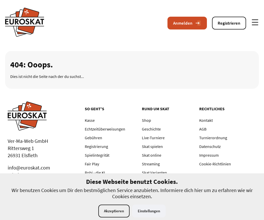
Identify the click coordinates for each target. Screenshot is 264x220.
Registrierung (96, 146)
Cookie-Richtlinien (215, 163)
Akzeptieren (114, 210)
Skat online (151, 155)
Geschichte (151, 129)
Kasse (90, 120)
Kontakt (206, 120)
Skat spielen (152, 146)
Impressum (209, 155)
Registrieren (229, 23)
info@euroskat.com (29, 167)
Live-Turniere (153, 137)
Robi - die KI (95, 172)
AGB (202, 129)
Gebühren (93, 137)
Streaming (151, 163)
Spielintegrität (97, 155)
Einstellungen (149, 210)
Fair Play (92, 163)
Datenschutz (210, 146)
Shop (146, 120)
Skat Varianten (154, 172)
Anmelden (187, 23)
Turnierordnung (213, 137)
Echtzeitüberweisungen (105, 129)
